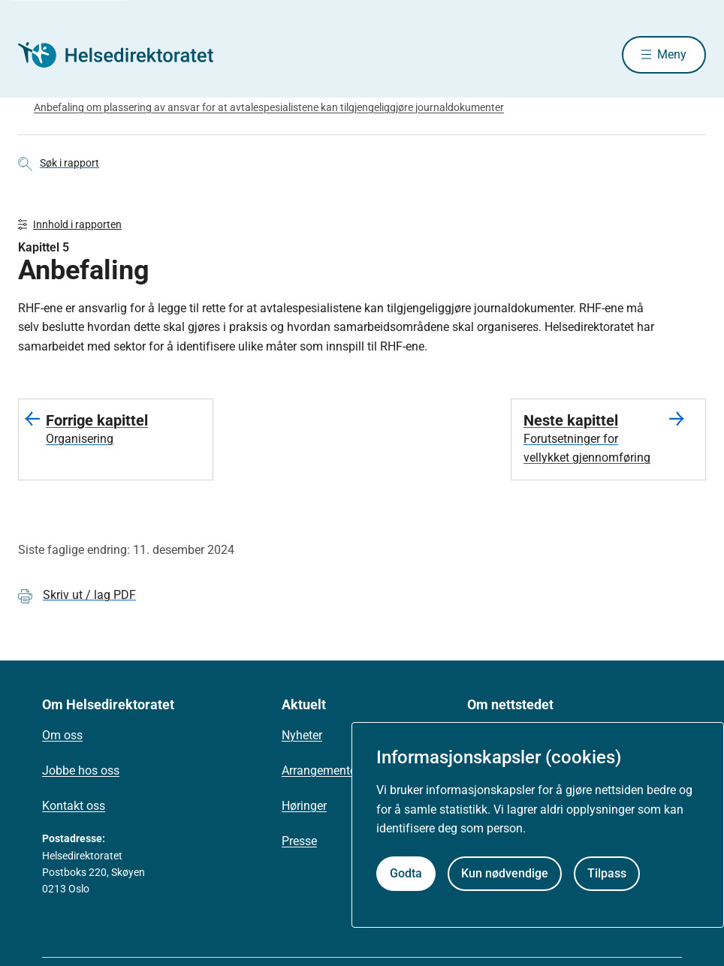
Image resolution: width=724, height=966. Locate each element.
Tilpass (606, 873)
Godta (406, 873)
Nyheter (302, 735)
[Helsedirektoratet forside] (126, 55)
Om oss (62, 735)
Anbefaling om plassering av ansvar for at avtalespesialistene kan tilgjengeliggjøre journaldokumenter (269, 107)
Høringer (304, 806)
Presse (299, 841)
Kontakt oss (73, 806)
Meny (671, 54)
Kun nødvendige (504, 873)
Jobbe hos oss (80, 770)
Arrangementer (321, 770)
